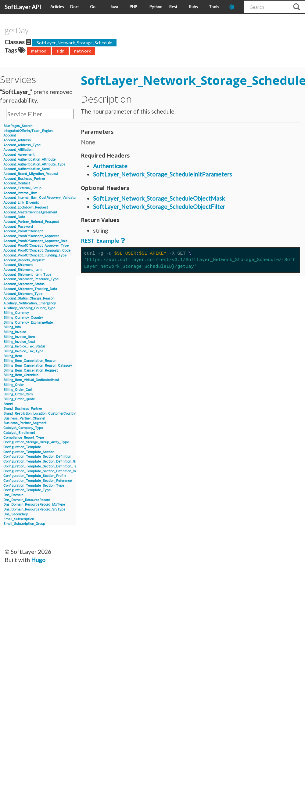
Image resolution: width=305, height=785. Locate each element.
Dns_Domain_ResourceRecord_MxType (34, 505)
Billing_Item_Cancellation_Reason (29, 361)
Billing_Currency (16, 313)
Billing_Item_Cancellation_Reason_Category (37, 366)
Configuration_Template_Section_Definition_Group (42, 461)
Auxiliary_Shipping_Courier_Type (29, 308)
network (82, 50)
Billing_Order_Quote (19, 399)
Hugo (38, 559)
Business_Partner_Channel (24, 418)
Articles (57, 6)
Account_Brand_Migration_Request (30, 174)
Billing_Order (13, 385)
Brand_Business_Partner (22, 409)
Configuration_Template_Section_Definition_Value (42, 471)
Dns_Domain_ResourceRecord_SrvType (34, 509)
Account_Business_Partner (24, 179)
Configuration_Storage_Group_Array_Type (36, 442)
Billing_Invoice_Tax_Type (23, 351)
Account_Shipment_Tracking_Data (30, 289)
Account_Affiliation (17, 150)
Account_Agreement (18, 155)
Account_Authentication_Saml (26, 169)
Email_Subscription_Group (24, 524)
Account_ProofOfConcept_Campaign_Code (36, 251)
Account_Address (17, 140)
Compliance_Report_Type (23, 438)
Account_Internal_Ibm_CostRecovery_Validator (40, 198)
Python (155, 6)
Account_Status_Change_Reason (28, 298)
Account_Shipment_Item (22, 270)
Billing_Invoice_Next (19, 342)
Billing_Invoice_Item (19, 337)
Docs (74, 6)
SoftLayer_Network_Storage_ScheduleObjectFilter (159, 206)
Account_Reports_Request (24, 260)
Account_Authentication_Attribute (29, 160)
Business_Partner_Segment (24, 423)
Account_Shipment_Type (22, 294)
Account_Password (18, 227)
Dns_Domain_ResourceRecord (26, 500)
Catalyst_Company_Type (23, 428)
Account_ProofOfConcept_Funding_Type (34, 255)
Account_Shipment (18, 265)
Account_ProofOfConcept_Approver (31, 236)
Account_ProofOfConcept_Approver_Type (36, 246)
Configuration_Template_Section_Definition (37, 457)
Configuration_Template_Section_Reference (37, 481)
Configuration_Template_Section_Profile (34, 476)
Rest (173, 6)
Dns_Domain (13, 495)
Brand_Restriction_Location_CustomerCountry (39, 414)
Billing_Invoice (14, 332)
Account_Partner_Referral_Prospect (31, 222)
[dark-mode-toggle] (234, 7)
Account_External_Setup (22, 188)
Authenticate (110, 165)
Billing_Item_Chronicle (20, 375)
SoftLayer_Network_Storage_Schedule (74, 42)
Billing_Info (12, 327)
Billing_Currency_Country (23, 318)
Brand (8, 404)
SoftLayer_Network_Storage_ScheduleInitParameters (162, 174)
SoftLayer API (23, 6)
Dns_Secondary (15, 514)
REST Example (100, 240)
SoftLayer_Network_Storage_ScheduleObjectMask (159, 198)
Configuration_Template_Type (27, 490)
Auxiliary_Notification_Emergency (29, 303)
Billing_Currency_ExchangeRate (28, 323)
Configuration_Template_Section (28, 452)
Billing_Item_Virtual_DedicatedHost (31, 380)
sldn (60, 50)
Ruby (193, 6)
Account (9, 135)
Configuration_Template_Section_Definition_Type (42, 466)
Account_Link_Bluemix (21, 203)
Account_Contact (16, 183)
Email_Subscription (18, 519)
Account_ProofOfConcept (23, 231)
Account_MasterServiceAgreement (30, 212)
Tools (214, 6)
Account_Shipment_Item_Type (27, 275)
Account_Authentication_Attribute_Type (34, 164)
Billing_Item (12, 356)
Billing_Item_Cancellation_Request (30, 371)
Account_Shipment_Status (24, 284)
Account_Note (14, 217)
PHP (133, 6)
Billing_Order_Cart (17, 390)
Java (114, 6)
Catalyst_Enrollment (19, 433)
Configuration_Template (22, 447)
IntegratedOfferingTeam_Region (27, 131)
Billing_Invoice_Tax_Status (24, 346)
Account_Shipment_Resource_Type (31, 279)
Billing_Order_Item (18, 394)
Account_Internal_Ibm (20, 193)
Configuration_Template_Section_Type (33, 486)
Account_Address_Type (22, 145)
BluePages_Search (17, 126)
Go (92, 6)
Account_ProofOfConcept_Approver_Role (35, 241)
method (38, 50)
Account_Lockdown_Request (25, 207)
